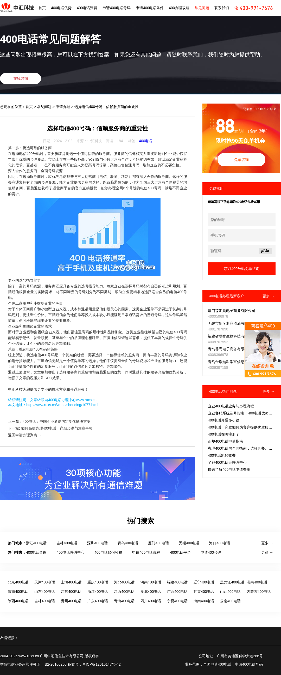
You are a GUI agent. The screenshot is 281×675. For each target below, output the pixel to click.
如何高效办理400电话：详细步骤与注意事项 (57, 428)
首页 (42, 8)
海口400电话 (219, 543)
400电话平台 (180, 552)
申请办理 (63, 107)
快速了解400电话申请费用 (229, 469)
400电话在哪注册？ (223, 434)
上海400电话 (71, 582)
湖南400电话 (257, 582)
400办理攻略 (179, 8)
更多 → (268, 296)
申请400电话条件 (150, 8)
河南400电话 (150, 582)
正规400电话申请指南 (225, 441)
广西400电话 (177, 591)
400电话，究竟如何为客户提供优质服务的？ (243, 427)
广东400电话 (97, 601)
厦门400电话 (158, 543)
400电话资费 (87, 8)
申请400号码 (211, 552)
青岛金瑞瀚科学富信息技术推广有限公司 (240, 362)
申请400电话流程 (146, 552)
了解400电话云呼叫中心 (227, 462)
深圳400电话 (97, 543)
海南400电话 (18, 591)
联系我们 (221, 8)
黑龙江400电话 (232, 582)
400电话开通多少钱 (223, 420)
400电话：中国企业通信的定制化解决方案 (57, 421)
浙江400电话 (36, 543)
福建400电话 (177, 582)
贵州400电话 (71, 601)
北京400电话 (18, 582)
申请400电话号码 (116, 8)
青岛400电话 (128, 543)
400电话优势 (61, 8)
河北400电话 (124, 582)
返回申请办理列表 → (25, 435)
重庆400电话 (97, 582)
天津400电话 (44, 582)
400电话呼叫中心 (70, 552)
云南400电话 (230, 601)
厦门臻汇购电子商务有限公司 (231, 311)
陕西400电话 (18, 601)
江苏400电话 (71, 591)
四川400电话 (150, 601)
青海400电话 (124, 601)
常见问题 (202, 8)
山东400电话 (44, 591)
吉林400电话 (66, 543)
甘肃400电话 (204, 591)
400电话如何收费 (108, 552)
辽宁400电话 (204, 582)
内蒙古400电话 (259, 591)
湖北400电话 (150, 591)
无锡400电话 (189, 543)
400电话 (145, 141)
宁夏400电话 (177, 601)
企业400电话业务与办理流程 (231, 406)
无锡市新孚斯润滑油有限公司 (231, 323)
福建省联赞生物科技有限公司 (231, 336)
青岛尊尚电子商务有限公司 (230, 349)
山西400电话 (230, 591)
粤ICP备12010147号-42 (101, 664)
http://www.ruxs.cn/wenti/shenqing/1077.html (62, 405)
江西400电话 (124, 591)
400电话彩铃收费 (222, 455)
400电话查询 (36, 552)
